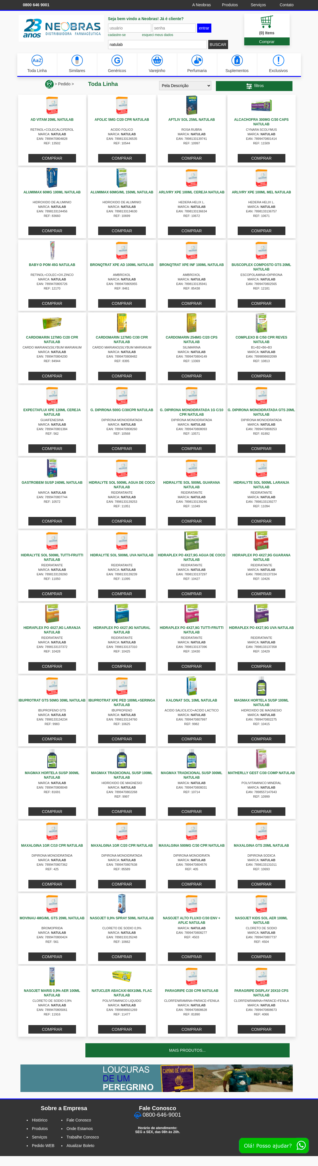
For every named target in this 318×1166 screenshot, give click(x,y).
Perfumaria (197, 64)
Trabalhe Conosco (83, 1137)
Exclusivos (278, 64)
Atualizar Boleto (80, 1145)
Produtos (230, 5)
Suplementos (237, 64)
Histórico (39, 1120)
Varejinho (157, 64)
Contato (287, 5)
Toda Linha (37, 64)
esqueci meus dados (157, 35)
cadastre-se (117, 35)
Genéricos (117, 64)
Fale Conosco (79, 1120)
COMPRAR (52, 158)
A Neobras (201, 5)
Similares (77, 64)
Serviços (258, 5)
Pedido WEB (43, 1145)
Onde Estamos (80, 1128)
